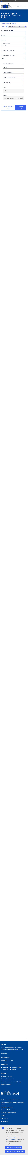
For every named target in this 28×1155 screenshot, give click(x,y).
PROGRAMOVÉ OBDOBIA (8, 55)
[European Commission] (6, 5)
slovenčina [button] (18, 6)
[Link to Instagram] (4, 1069)
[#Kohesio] (18, 1067)
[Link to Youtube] (13, 1069)
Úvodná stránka (5, 23)
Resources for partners (7, 1107)
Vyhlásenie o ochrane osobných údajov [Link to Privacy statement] (11, 1081)
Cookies (3, 1115)
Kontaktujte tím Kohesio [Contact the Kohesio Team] (7, 1060)
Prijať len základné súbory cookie (15, 1151)
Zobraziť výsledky (20, 107)
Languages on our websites (8, 1112)
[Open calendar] (22, 98)
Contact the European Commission (10, 1099)
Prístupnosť (4, 1053)
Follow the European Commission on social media (12, 1103)
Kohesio (3, 1044)
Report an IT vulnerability (7, 1110)
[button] (25, 26)
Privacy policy (5, 1118)
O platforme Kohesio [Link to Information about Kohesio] (6, 1076)
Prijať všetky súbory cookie (14, 1147)
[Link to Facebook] (4, 1067)
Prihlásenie (14, 6)
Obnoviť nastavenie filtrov (8, 107)
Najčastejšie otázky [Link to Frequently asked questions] (6, 1084)
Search (21, 6)
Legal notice (4, 1121)
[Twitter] (12, 1067)
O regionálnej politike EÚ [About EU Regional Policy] (7, 1079)
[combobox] (13, 91)
